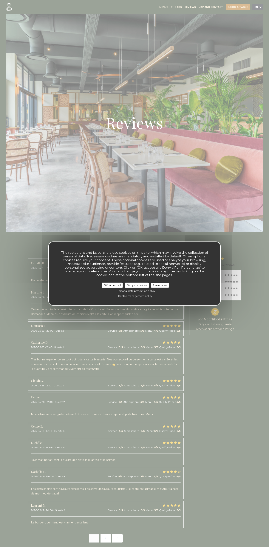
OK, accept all (112, 285)
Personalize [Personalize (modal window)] (160, 285)
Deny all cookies (137, 285)
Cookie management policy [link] (135, 295)
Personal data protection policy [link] (136, 290)
